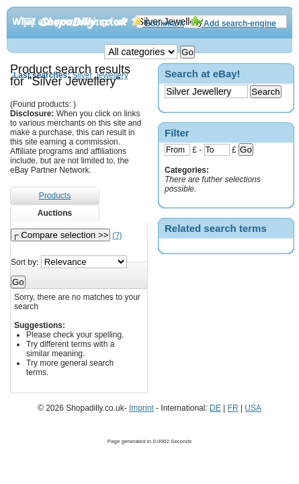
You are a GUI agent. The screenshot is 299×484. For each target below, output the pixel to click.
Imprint (141, 408)
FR (233, 408)
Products (55, 195)
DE (215, 408)
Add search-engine (233, 23)
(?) (117, 235)
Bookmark (158, 23)
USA (253, 408)
